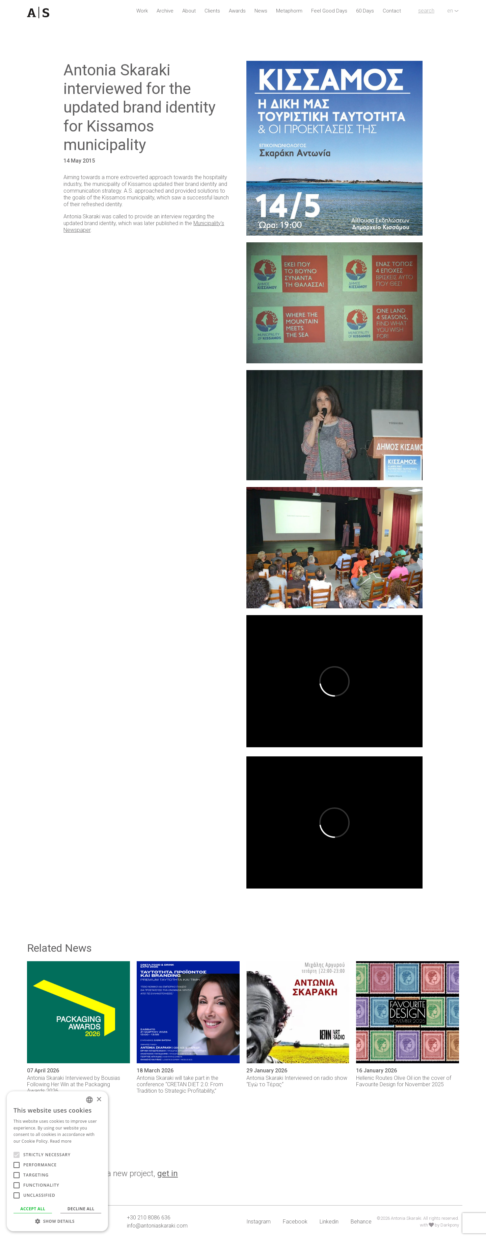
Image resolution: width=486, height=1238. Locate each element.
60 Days (365, 11)
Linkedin (329, 1221)
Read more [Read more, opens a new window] (61, 1141)
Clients (212, 11)
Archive (165, 11)
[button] (57, 1221)
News (260, 11)
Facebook (295, 1221)
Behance (361, 1221)
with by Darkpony (439, 1225)
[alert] (57, 1161)
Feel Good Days (329, 11)
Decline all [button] (81, 1209)
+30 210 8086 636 (148, 1217)
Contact (392, 11)
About (189, 11)
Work (142, 11)
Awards (237, 11)
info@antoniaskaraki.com (157, 1225)
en (450, 10)
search (426, 10)
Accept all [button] (32, 1209)
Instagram (258, 1221)
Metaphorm (289, 11)
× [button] (98, 1099)
